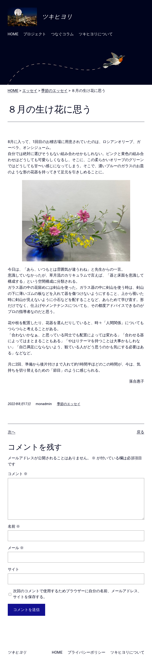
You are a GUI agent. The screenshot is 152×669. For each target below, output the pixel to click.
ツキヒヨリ (57, 16)
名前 (14, 526)
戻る (140, 432)
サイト (13, 569)
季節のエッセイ (68, 404)
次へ (11, 432)
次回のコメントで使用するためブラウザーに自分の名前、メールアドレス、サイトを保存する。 (77, 594)
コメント (18, 474)
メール (16, 548)
